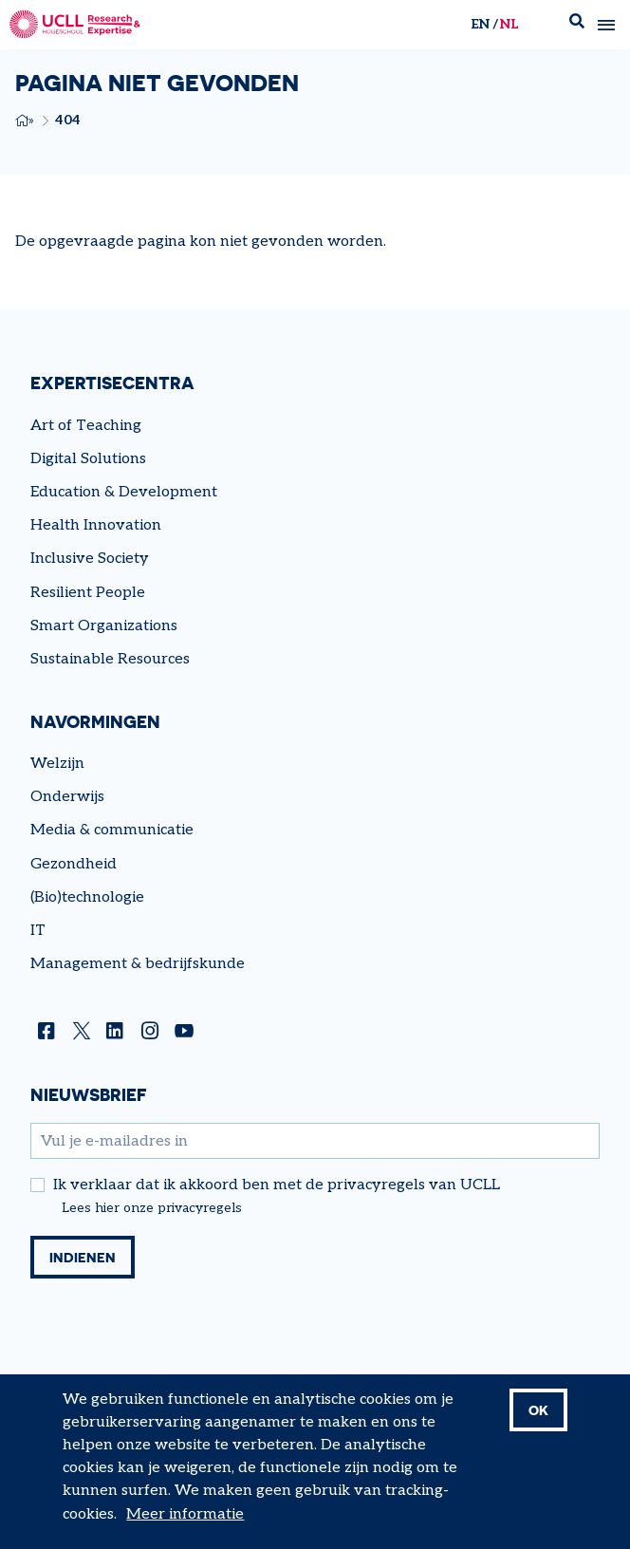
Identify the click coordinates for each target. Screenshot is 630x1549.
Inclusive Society (89, 559)
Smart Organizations (103, 626)
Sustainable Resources (110, 659)
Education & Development (123, 492)
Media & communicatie (112, 830)
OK (538, 1410)
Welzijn (57, 764)
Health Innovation (95, 525)
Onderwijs (67, 797)
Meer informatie (185, 1514)
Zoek (576, 25)
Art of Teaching (85, 426)
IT (38, 931)
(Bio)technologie (87, 897)
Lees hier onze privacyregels (152, 1208)
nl (509, 24)
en (480, 24)
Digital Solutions (88, 459)
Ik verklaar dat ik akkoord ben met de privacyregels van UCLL (276, 1185)
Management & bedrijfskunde (137, 964)
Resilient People (87, 593)
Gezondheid (73, 864)
